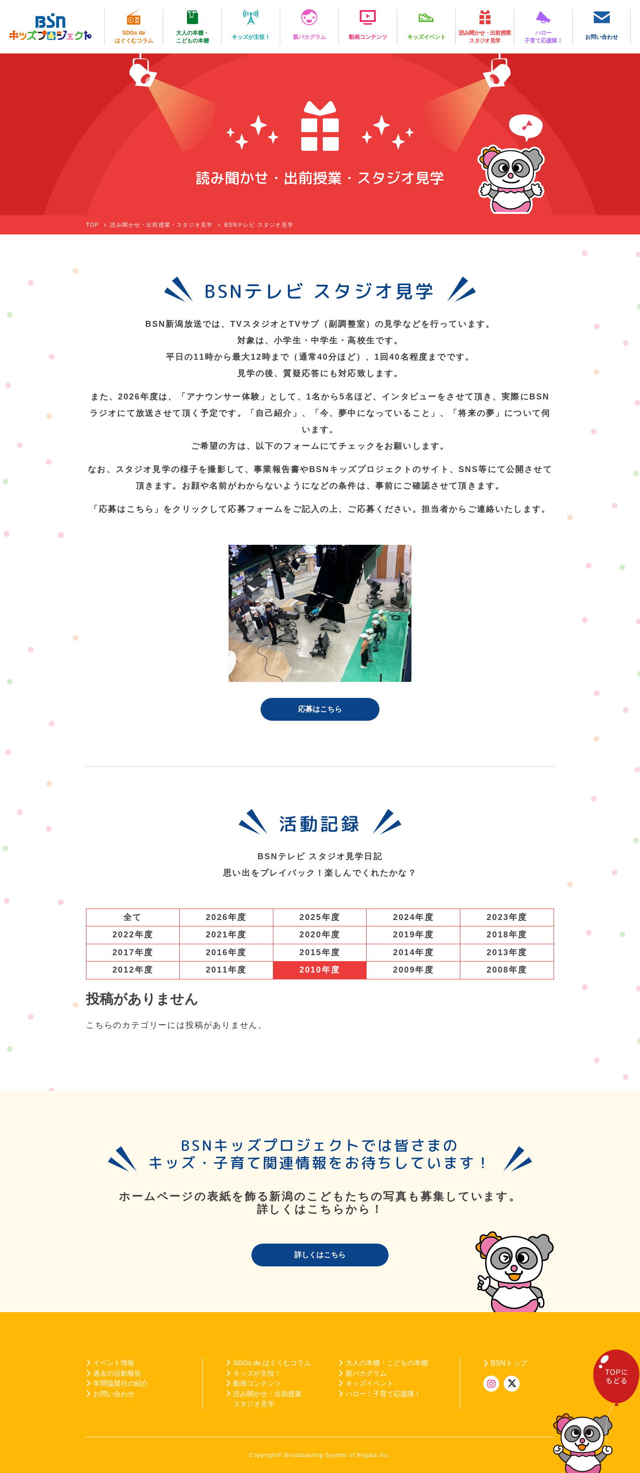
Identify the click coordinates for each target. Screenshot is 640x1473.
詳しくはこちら (320, 1255)
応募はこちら (320, 709)
